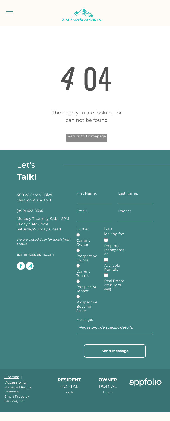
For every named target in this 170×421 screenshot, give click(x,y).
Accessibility (16, 372)
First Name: (86, 193)
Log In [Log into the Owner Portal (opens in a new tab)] (108, 383)
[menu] (9, 13)
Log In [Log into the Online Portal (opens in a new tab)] (69, 383)
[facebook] (21, 266)
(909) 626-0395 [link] (30, 211)
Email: (81, 211)
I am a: (82, 228)
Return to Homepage (87, 136)
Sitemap (11, 367)
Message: (84, 320)
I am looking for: (114, 231)
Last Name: (128, 193)
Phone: (124, 211)
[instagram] (30, 266)
